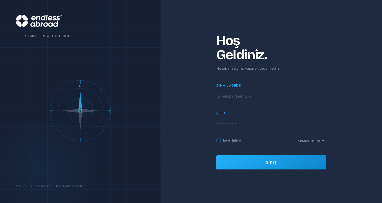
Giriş (271, 162)
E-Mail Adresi (229, 85)
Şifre (221, 113)
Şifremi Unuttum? (312, 141)
